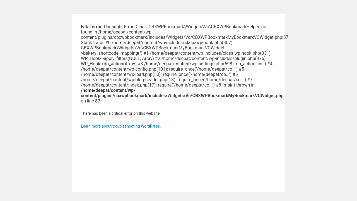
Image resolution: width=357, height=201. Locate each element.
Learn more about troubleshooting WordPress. (121, 126)
